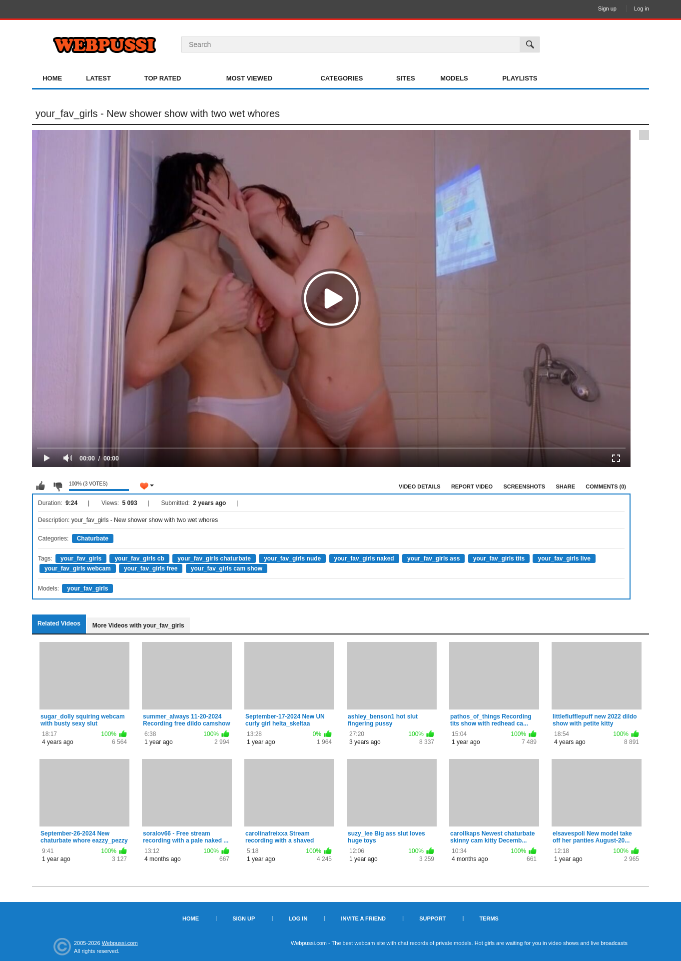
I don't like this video (57, 486)
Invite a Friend (363, 919)
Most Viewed (249, 78)
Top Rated (162, 78)
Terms (489, 919)
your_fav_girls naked (364, 558)
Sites (405, 78)
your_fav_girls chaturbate (214, 558)
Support (432, 919)
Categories (341, 78)
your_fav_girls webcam (77, 568)
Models (454, 78)
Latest (98, 78)
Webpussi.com (120, 943)
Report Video (472, 487)
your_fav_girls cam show (226, 568)
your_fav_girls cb (139, 558)
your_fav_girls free (150, 568)
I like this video (40, 486)
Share (565, 487)
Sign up (607, 9)
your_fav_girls (80, 558)
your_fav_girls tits (499, 558)
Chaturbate (92, 538)
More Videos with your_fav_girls (138, 625)
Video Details (420, 487)
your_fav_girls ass (433, 558)
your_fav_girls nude (292, 558)
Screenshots (524, 487)
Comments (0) (606, 487)
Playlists (519, 78)
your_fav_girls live (564, 558)
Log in (641, 9)
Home (52, 78)
